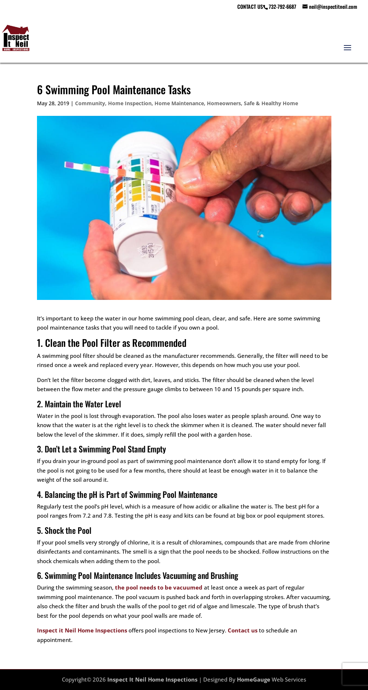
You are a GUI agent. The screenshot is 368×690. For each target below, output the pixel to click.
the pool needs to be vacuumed (158, 587)
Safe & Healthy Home (271, 103)
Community (90, 103)
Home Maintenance (179, 103)
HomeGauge (253, 679)
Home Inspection (130, 103)
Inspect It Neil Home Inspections (152, 679)
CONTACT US (250, 7)
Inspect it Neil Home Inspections (82, 630)
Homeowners (224, 103)
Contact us (242, 630)
